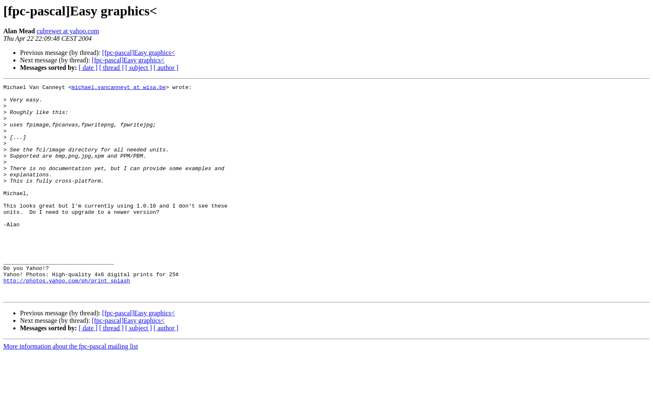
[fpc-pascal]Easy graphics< (138, 52)
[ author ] (166, 67)
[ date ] (88, 67)
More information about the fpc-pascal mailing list (70, 388)
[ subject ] (138, 67)
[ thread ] (111, 67)
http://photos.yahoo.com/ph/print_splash (66, 320)
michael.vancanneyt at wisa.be (119, 88)
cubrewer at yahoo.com (68, 31)
